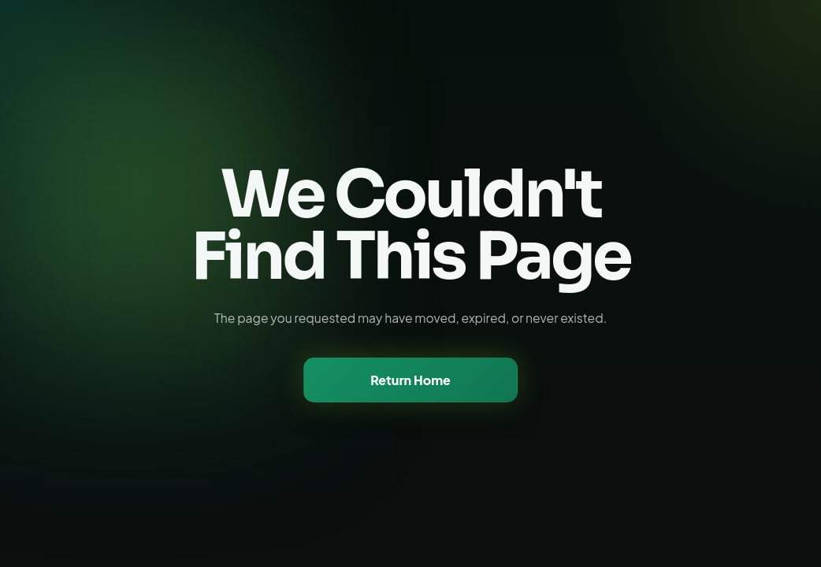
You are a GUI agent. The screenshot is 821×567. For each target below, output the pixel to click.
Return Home (410, 380)
